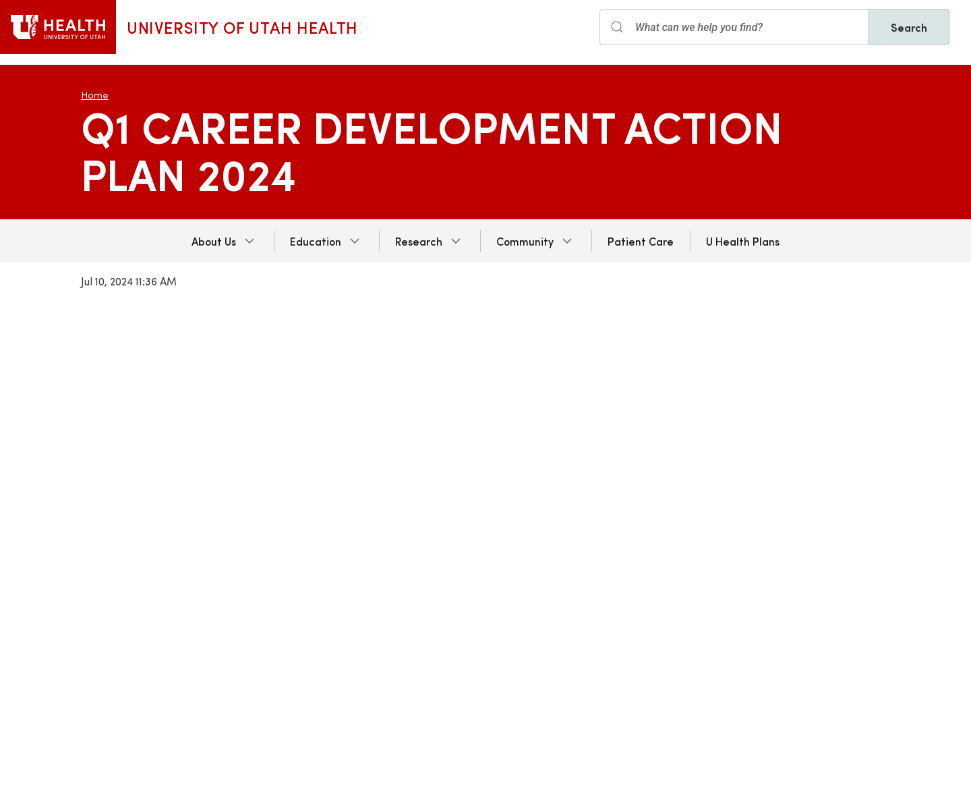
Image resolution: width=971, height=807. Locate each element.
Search (909, 27)
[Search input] (734, 27)
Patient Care (641, 240)
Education (315, 240)
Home (95, 94)
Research (418, 240)
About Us (214, 240)
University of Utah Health (242, 27)
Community (525, 240)
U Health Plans (742, 240)
